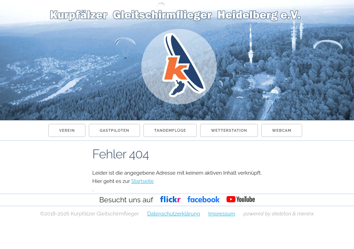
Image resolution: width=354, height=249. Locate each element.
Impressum (221, 214)
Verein (67, 130)
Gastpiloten (114, 130)
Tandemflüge (170, 130)
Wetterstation (229, 130)
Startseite (142, 181)
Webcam (281, 130)
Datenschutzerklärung (173, 214)
